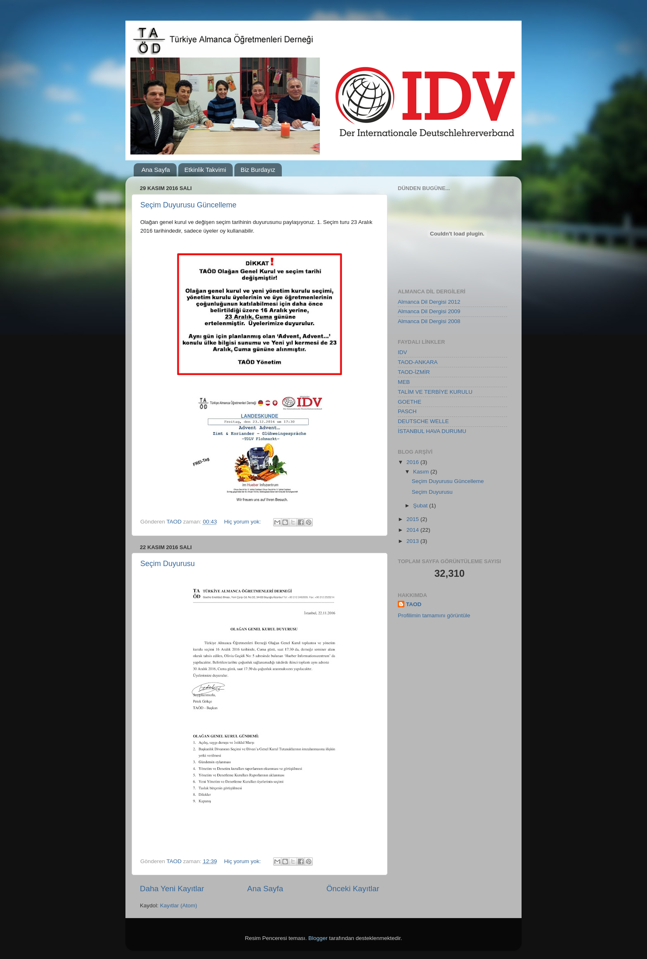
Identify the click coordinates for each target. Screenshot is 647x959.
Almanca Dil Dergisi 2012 (429, 302)
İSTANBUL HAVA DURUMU (432, 431)
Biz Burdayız (258, 169)
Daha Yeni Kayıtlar (172, 888)
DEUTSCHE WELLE (423, 421)
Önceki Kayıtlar (352, 888)
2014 (413, 530)
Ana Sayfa (156, 169)
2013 (413, 541)
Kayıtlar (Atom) (178, 905)
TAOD (413, 604)
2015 (413, 519)
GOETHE (409, 402)
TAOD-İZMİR (414, 372)
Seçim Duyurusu (167, 563)
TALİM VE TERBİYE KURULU (435, 392)
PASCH (407, 411)
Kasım (421, 472)
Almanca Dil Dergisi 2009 (429, 311)
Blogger (318, 938)
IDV (402, 352)
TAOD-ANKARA (418, 362)
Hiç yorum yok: (243, 522)
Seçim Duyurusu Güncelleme (188, 205)
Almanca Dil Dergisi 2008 (429, 321)
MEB (404, 382)
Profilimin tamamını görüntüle (434, 615)
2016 (413, 462)
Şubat (421, 505)
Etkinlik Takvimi (205, 169)
